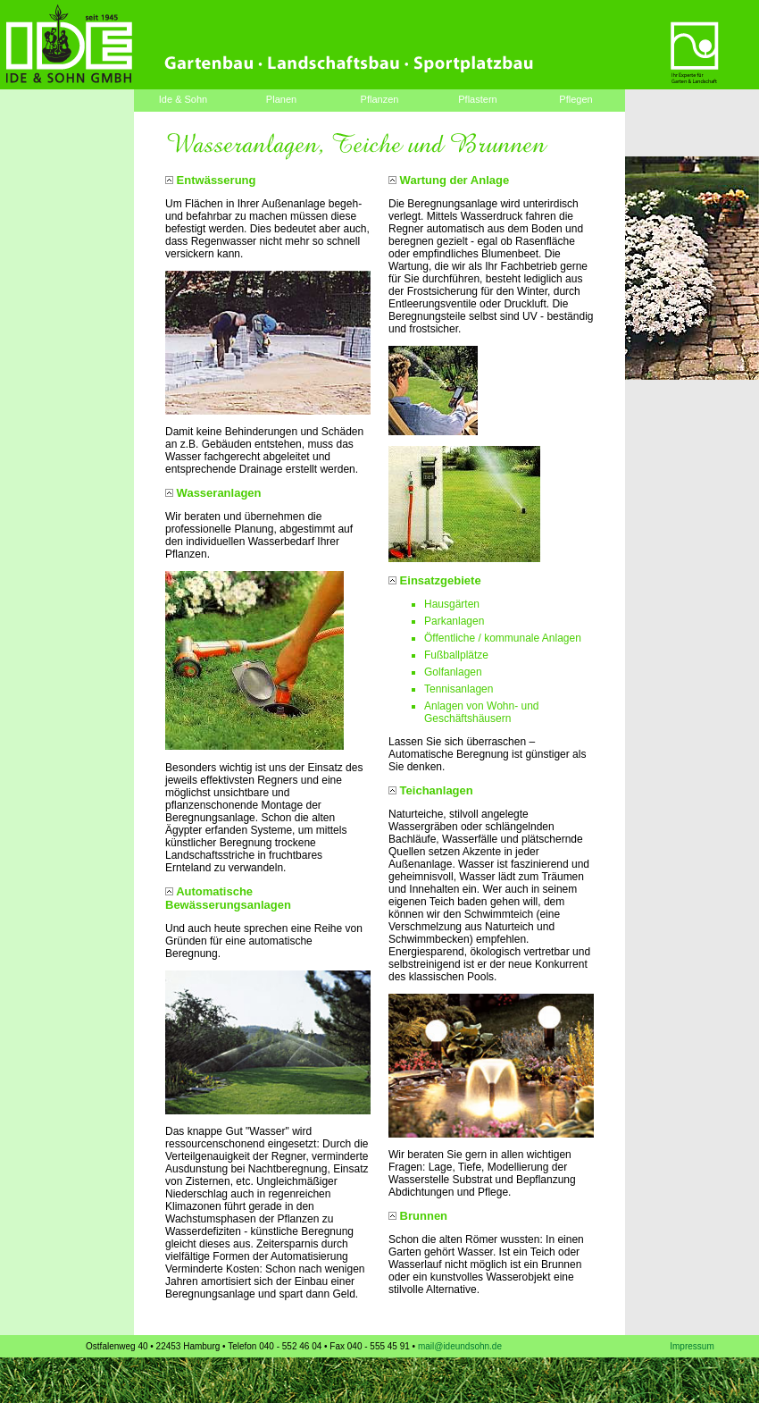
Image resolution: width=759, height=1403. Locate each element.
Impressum (691, 1346)
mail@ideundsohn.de (460, 1346)
